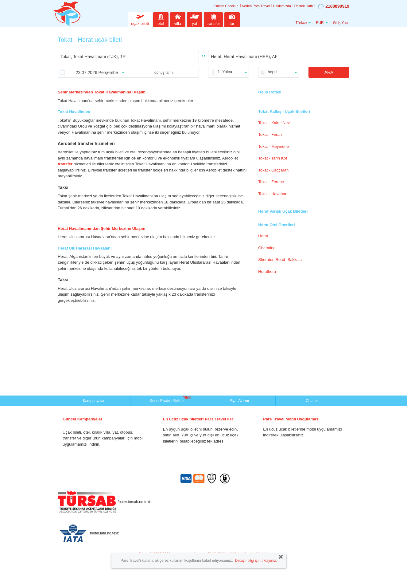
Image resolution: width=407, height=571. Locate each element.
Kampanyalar (94, 401)
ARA (328, 72)
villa (177, 19)
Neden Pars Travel (256, 6)
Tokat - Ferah (270, 134)
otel (160, 19)
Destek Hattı (303, 6)
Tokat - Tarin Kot (272, 158)
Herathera (267, 271)
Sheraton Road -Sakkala (280, 259)
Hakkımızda (282, 6)
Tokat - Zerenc (271, 181)
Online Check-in (226, 6)
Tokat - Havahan (272, 193)
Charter (312, 401)
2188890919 (333, 6)
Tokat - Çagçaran (273, 170)
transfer (213, 19)
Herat (263, 236)
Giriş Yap (340, 23)
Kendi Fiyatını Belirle (167, 400)
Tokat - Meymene (273, 146)
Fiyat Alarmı (239, 401)
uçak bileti (140, 19)
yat (194, 19)
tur (232, 19)
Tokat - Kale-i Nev (274, 122)
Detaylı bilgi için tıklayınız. (256, 560)
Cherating (266, 248)
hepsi (272, 71)
